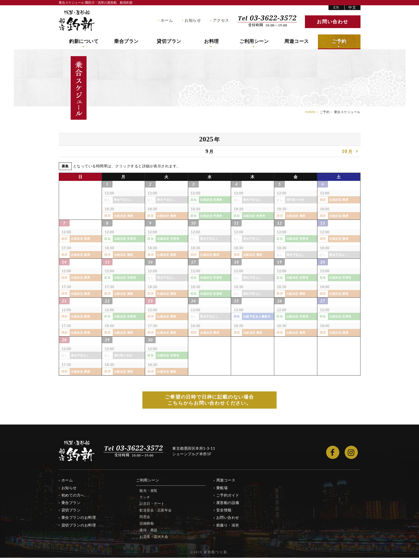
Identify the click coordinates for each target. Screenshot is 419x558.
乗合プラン (126, 41)
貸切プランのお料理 (78, 525)
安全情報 (224, 510)
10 (347, 152)
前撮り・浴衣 (227, 525)
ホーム (167, 21)
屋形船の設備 (227, 503)
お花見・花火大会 (153, 537)
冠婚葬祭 (146, 523)
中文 (352, 8)
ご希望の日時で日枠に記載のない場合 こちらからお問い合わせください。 (209, 400)
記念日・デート (152, 504)
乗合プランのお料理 (78, 517)
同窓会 (144, 517)
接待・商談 (148, 530)
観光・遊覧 (148, 491)
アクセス (221, 21)
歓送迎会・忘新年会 (155, 510)
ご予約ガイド (227, 495)
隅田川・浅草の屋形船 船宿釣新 (77, 20)
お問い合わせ (227, 517)
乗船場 (222, 488)
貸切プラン (169, 41)
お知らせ (192, 21)
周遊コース (296, 41)
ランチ (144, 497)
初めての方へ (72, 495)
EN (336, 8)
